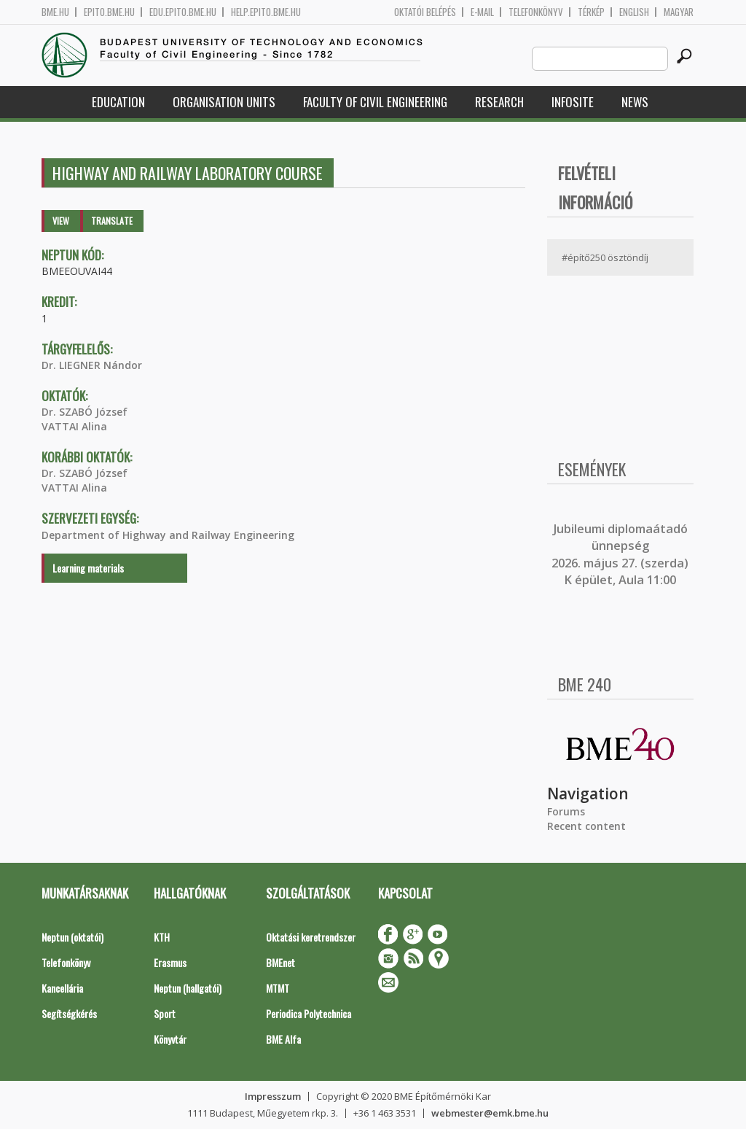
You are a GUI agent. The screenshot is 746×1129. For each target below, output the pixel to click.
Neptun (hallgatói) (187, 988)
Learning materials (88, 567)
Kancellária (62, 988)
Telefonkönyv (536, 12)
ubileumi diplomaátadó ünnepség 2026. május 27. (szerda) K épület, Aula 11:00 (619, 554)
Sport (165, 1013)
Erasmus (170, 962)
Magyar (679, 12)
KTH (162, 936)
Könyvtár (170, 1039)
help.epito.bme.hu (266, 12)
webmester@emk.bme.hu (490, 1113)
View (60, 220)
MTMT (277, 988)
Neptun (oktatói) (72, 936)
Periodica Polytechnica (308, 1013)
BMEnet (280, 962)
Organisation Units (224, 102)
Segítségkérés (69, 1013)
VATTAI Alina (74, 426)
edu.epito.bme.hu (182, 12)
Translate (112, 220)
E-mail (482, 12)
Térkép (591, 12)
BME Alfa (283, 1039)
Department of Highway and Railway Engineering (168, 535)
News (634, 102)
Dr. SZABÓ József (84, 412)
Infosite (572, 102)
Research (499, 102)
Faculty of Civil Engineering (375, 102)
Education (118, 102)
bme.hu (55, 12)
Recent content (586, 826)
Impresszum (273, 1096)
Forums (566, 811)
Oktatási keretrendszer (311, 936)
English (634, 12)
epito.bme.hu (109, 12)
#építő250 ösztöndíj (605, 257)
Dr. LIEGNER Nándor (92, 365)
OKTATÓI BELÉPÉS (425, 12)
